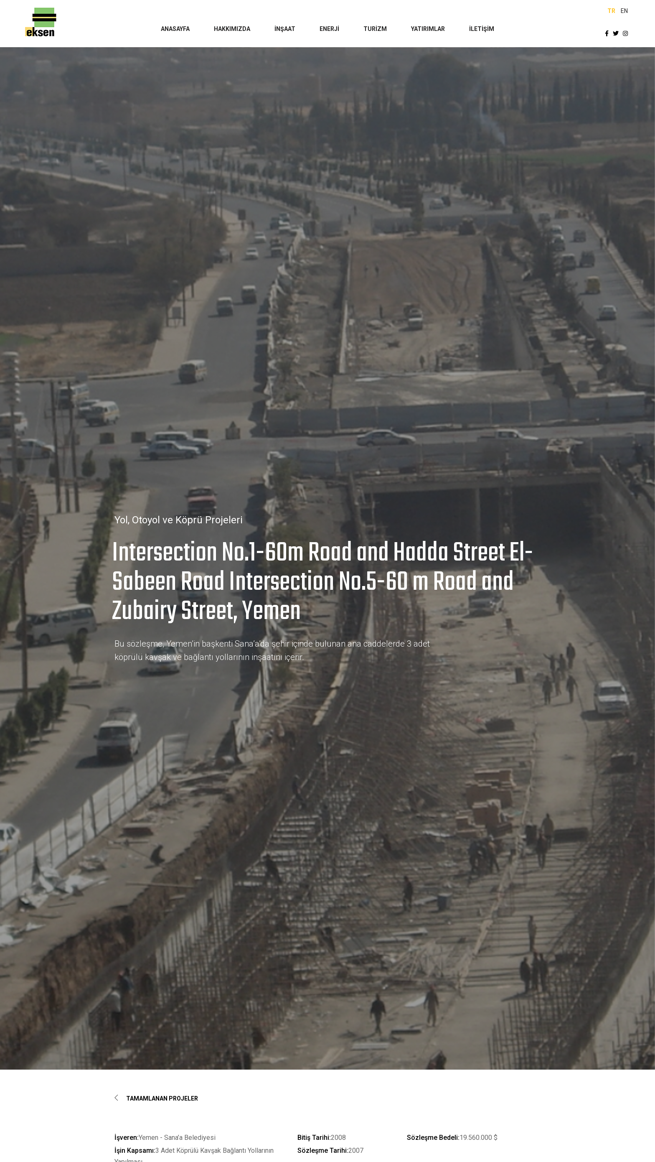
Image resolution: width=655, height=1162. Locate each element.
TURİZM (375, 28)
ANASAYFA (175, 28)
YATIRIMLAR (428, 28)
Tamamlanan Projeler (156, 1098)
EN (624, 11)
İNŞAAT (284, 28)
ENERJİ (329, 28)
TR (611, 11)
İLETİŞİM (481, 28)
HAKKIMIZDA (232, 28)
